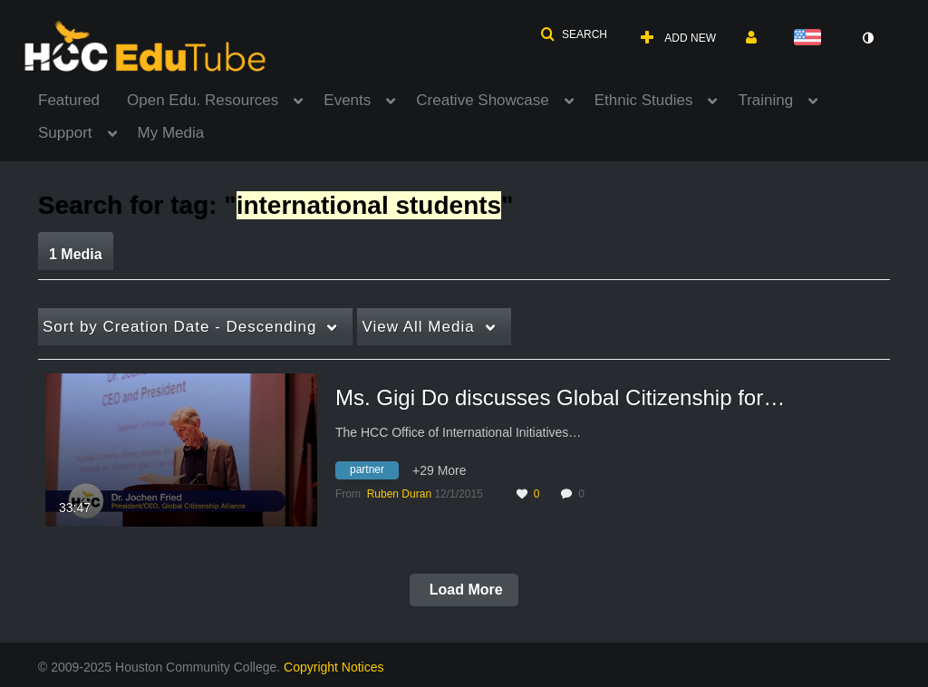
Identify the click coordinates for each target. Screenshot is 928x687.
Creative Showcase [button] (482, 100)
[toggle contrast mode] (867, 38)
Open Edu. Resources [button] (202, 100)
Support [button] (65, 132)
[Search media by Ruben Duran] (399, 494)
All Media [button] (418, 326)
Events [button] (347, 100)
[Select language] (811, 38)
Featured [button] (69, 100)
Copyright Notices (334, 667)
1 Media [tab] (75, 254)
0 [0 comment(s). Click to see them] (584, 494)
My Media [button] (171, 132)
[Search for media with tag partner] (373, 472)
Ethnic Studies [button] (643, 100)
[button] (573, 34)
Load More (463, 589)
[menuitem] (82, 98)
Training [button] (765, 100)
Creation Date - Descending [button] (179, 326)
